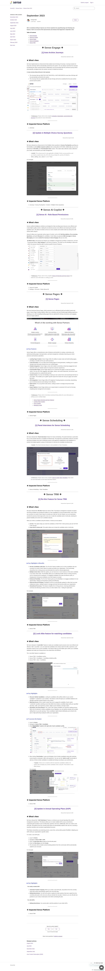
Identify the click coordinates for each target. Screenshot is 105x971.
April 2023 (12, 36)
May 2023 (12, 34)
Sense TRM (32, 42)
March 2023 (13, 39)
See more (12, 45)
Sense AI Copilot (34, 37)
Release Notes (19, 8)
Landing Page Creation (39, 401)
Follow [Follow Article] (75, 20)
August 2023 (13, 25)
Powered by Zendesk (99, 969)
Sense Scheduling (34, 41)
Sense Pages (33, 39)
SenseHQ (12, 8)
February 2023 (13, 42)
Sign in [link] (91, 2)
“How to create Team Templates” (60, 477)
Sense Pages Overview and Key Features (44, 400)
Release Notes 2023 (27, 8)
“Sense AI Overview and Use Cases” (61, 275)
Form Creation (37, 403)
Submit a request (84, 2)
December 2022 (31, 948)
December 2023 (14, 17)
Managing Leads (38, 405)
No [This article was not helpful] (56, 929)
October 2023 (13, 19)
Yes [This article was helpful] (48, 929)
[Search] (84, 8)
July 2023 (12, 28)
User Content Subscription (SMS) (35, 954)
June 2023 (12, 31)
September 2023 (14, 22)
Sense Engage (33, 35)
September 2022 (31, 951)
